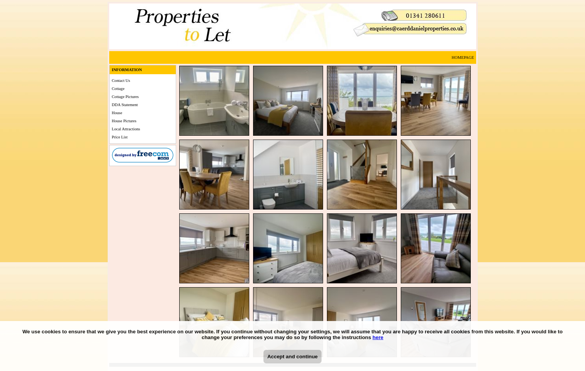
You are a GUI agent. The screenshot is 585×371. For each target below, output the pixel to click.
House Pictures (124, 121)
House (117, 113)
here (378, 337)
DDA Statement (125, 105)
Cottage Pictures (125, 97)
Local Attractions (126, 129)
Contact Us (121, 80)
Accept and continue (292, 356)
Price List (120, 137)
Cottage (118, 89)
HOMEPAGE (463, 57)
